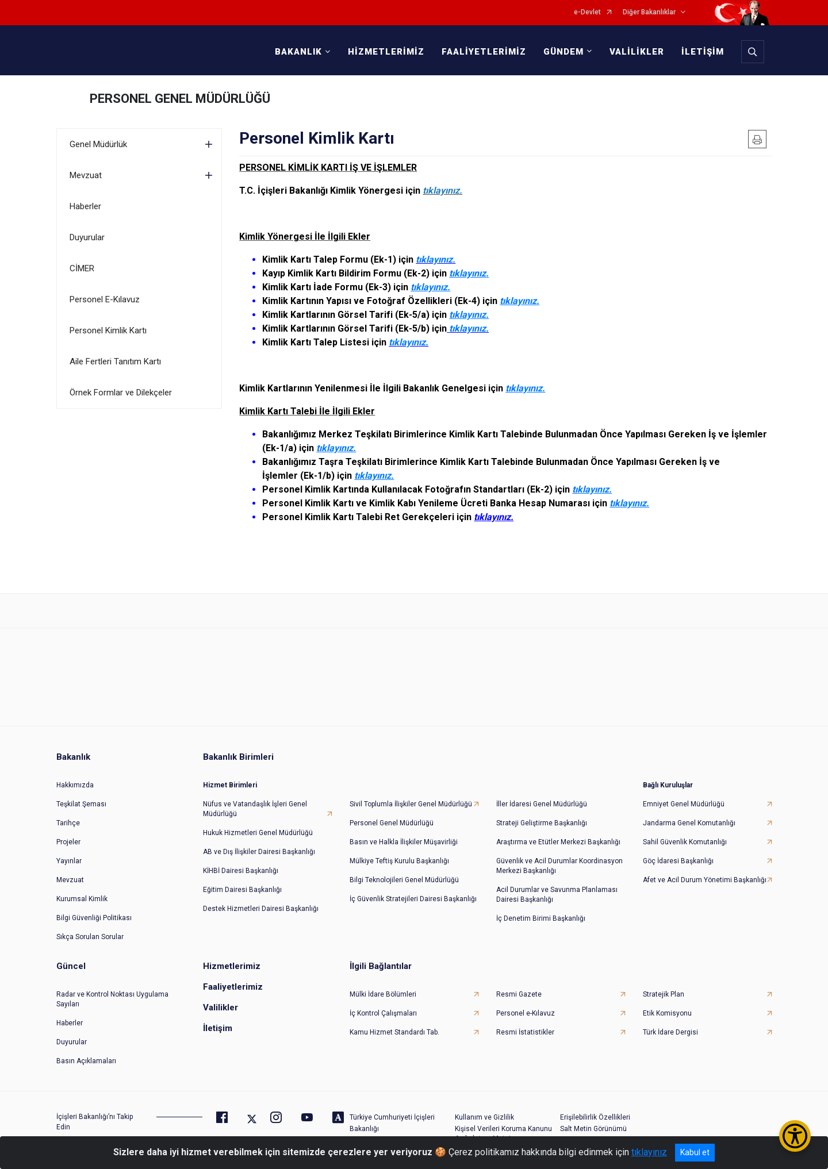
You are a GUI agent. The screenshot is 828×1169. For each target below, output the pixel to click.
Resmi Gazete (519, 984)
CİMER (82, 268)
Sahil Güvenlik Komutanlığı (685, 832)
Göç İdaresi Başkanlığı (678, 851)
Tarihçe (68, 813)
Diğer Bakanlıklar (649, 12)
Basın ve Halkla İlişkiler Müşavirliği (404, 832)
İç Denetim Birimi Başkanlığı (540, 908)
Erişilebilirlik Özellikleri (595, 1107)
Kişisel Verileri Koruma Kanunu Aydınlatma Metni (503, 1123)
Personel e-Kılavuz (525, 1003)
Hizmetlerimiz (231, 956)
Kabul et (695, 1152)
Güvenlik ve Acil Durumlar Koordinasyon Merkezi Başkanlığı (559, 855)
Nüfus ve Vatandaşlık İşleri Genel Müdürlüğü (255, 798)
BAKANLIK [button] (295, 52)
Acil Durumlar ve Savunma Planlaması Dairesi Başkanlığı (557, 884)
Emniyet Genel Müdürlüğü (683, 794)
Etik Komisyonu (667, 1003)
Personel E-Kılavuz (105, 299)
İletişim (217, 1018)
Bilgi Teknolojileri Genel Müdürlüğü (404, 870)
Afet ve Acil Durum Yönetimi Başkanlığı (704, 870)
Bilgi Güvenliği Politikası (94, 907)
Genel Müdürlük (98, 144)
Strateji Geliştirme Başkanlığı (541, 813)
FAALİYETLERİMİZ (480, 52)
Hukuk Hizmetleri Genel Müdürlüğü (258, 822)
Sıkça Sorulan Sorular (90, 926)
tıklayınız (649, 1152)
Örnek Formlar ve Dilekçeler (121, 392)
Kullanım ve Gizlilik (484, 1107)
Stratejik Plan (663, 984)
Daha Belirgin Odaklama (598, 1130)
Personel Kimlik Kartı (108, 330)
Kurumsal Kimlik (82, 889)
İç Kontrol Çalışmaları (383, 1003)
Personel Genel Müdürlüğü (392, 813)
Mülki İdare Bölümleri (383, 984)
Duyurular (87, 237)
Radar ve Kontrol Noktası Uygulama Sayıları (112, 989)
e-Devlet (587, 12)
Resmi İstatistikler (525, 1022)
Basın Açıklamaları (86, 1051)
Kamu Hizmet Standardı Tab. (394, 1022)
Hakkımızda (75, 775)
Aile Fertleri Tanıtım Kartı (115, 361)
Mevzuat (86, 175)
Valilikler (220, 997)
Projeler (68, 832)
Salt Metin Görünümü (593, 1118)
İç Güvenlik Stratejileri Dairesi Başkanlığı (413, 889)
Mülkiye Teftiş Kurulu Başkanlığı (399, 851)
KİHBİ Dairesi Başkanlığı (240, 860)
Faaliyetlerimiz (233, 976)
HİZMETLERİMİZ (382, 52)
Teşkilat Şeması (81, 794)
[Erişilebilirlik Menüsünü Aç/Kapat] (795, 1136)
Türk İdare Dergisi (670, 1022)
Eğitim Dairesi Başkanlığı (242, 879)
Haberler (85, 206)
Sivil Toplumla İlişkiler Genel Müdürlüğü (411, 794)
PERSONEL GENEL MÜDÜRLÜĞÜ (180, 98)
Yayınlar (69, 851)
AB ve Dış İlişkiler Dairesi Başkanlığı (259, 841)
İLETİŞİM (699, 52)
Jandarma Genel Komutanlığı (689, 813)
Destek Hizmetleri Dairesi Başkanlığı (261, 898)
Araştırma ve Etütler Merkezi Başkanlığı (558, 832)
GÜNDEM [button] (560, 52)
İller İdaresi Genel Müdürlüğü (541, 794)
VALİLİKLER (633, 52)
